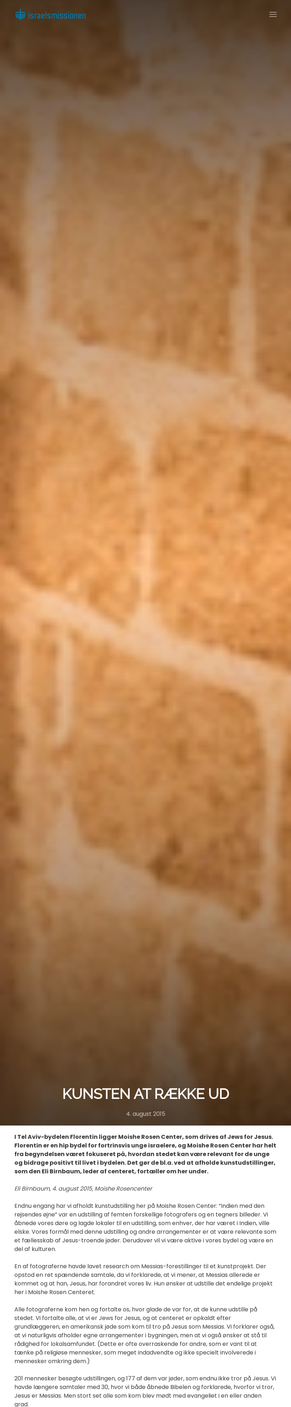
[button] (273, 14)
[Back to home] (50, 14)
